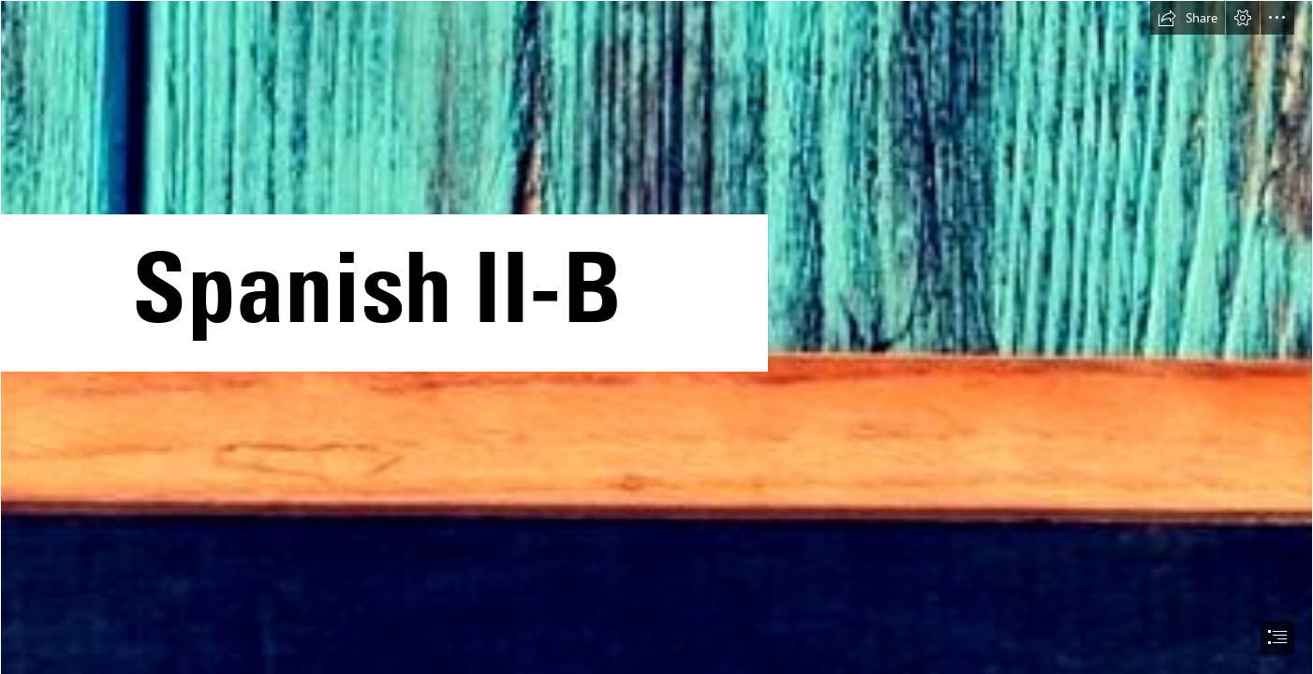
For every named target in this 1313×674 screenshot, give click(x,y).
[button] (1187, 18)
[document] (656, 337)
